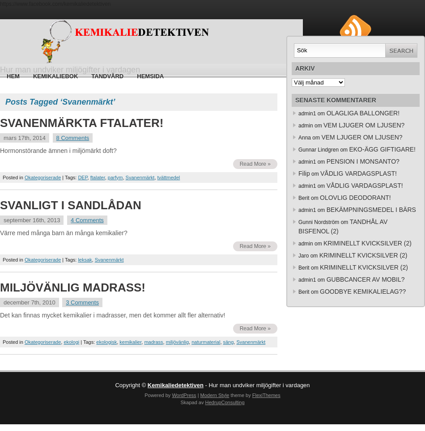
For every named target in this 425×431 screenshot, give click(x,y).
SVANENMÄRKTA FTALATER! (81, 123)
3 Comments (82, 302)
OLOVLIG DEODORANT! (355, 197)
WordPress (184, 395)
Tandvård (107, 76)
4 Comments (87, 220)
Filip (304, 173)
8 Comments (72, 138)
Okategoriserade (43, 177)
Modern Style (215, 395)
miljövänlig (177, 342)
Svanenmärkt (140, 177)
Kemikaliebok (55, 76)
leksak (85, 259)
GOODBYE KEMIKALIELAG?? (363, 291)
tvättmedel (168, 177)
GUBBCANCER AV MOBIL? (366, 279)
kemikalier (130, 342)
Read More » (255, 164)
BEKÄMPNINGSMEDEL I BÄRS (371, 209)
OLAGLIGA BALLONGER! (363, 113)
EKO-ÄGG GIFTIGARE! (382, 149)
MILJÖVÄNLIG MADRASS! (72, 287)
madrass (153, 342)
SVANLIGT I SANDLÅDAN (70, 205)
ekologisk (106, 342)
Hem (13, 76)
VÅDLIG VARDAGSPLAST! (358, 173)
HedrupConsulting (224, 402)
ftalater (97, 177)
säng (228, 342)
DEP (82, 177)
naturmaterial (205, 342)
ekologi (71, 342)
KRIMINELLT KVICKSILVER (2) (367, 243)
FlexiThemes (266, 395)
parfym (115, 177)
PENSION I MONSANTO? (363, 161)
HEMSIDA (150, 76)
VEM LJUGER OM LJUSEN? (363, 125)
